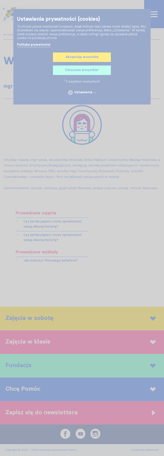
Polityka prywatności (33, 44)
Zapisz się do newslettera (80, 413)
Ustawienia (82, 92)
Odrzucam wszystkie (82, 70)
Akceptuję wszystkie (82, 57)
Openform (152, 450)
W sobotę (10, 35)
